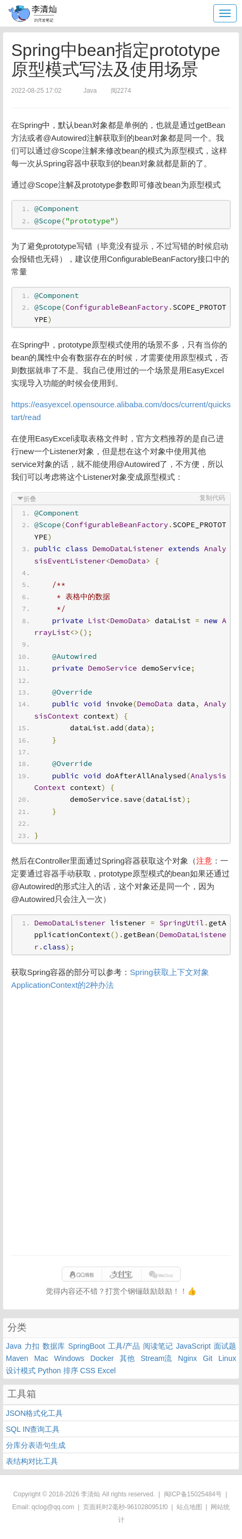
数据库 (54, 1346)
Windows (69, 1358)
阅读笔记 (158, 1346)
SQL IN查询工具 (33, 1429)
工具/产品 (124, 1346)
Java (14, 1346)
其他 (127, 1358)
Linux (227, 1358)
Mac (41, 1358)
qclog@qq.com (52, 1507)
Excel (106, 1370)
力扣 (31, 1346)
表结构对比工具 (32, 1461)
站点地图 (189, 1507)
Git (207, 1358)
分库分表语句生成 (35, 1445)
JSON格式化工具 (34, 1413)
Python (49, 1370)
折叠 (29, 499)
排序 (70, 1370)
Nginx (187, 1358)
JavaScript (193, 1346)
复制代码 (212, 498)
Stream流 (156, 1358)
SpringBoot (86, 1346)
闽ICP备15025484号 (193, 1494)
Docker (102, 1358)
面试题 (225, 1346)
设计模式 (21, 1370)
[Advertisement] (121, 1123)
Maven (17, 1358)
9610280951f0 (147, 1507)
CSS (88, 1370)
